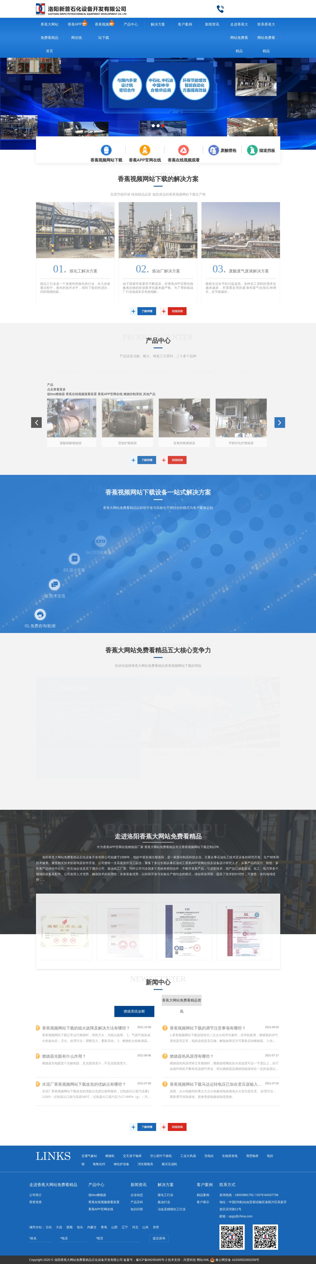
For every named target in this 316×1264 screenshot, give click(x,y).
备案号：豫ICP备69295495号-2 (145, 1260)
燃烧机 (110, 1156)
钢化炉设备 (121, 1164)
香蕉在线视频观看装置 (113, 372)
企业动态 (137, 1195)
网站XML (203, 1260)
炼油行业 (164, 1202)
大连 (59, 1227)
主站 (49, 1227)
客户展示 (203, 1202)
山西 (114, 1227)
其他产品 (249, 372)
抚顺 (69, 1227)
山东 (145, 1227)
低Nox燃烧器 (67, 372)
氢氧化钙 (99, 1164)
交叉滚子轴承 (132, 1156)
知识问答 (137, 1209)
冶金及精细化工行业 (172, 1209)
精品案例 (203, 1195)
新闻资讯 (212, 24)
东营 (156, 1227)
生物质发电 (230, 1156)
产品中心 (131, 24)
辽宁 (125, 1227)
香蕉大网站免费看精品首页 (49, 37)
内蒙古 (92, 1227)
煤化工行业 (165, 1195)
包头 (80, 1227)
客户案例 (185, 24)
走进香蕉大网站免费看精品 (239, 37)
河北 (135, 1227)
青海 (104, 1227)
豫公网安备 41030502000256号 (234, 1260)
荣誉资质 (35, 1202)
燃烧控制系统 (203, 372)
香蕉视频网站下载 (104, 31)
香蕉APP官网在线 (76, 31)
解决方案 (158, 24)
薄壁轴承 (252, 1156)
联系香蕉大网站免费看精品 (266, 37)
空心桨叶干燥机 (161, 1156)
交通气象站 (89, 1156)
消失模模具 (145, 1164)
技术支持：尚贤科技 (182, 1260)
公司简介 (35, 1195)
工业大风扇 (188, 1156)
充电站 (209, 1156)
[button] (153, 125)
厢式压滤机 (169, 1164)
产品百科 (137, 1202)
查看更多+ (65, 731)
